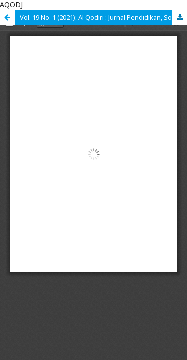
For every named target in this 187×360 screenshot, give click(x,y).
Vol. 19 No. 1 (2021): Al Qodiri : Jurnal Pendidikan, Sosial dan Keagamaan (103, 17)
